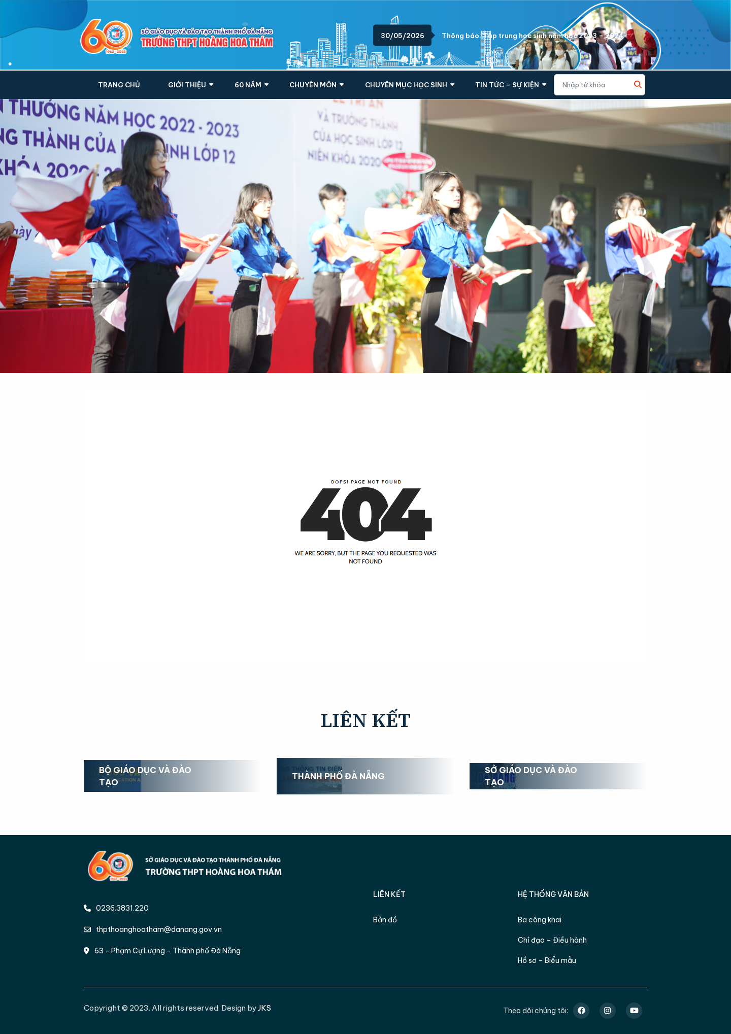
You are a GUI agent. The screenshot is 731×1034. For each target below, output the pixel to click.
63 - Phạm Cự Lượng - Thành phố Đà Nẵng (162, 950)
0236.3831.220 (116, 908)
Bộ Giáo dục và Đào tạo (145, 776)
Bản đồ (385, 919)
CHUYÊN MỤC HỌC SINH (406, 85)
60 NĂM (248, 85)
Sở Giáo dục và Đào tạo (531, 776)
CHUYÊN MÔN (313, 85)
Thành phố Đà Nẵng (338, 776)
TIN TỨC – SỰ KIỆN (507, 85)
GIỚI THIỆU (187, 85)
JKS (264, 1008)
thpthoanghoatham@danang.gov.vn (153, 929)
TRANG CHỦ (119, 85)
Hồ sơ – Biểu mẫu (547, 960)
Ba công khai (539, 919)
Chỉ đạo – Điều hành (552, 940)
